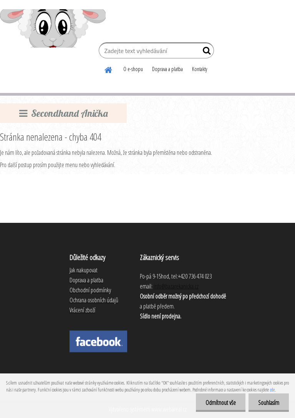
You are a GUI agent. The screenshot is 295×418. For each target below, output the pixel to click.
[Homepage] (109, 69)
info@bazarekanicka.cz (176, 286)
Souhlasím (268, 402)
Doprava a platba (167, 69)
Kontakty (199, 69)
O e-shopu (133, 69)
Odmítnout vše (221, 402)
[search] (205, 52)
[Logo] (53, 28)
